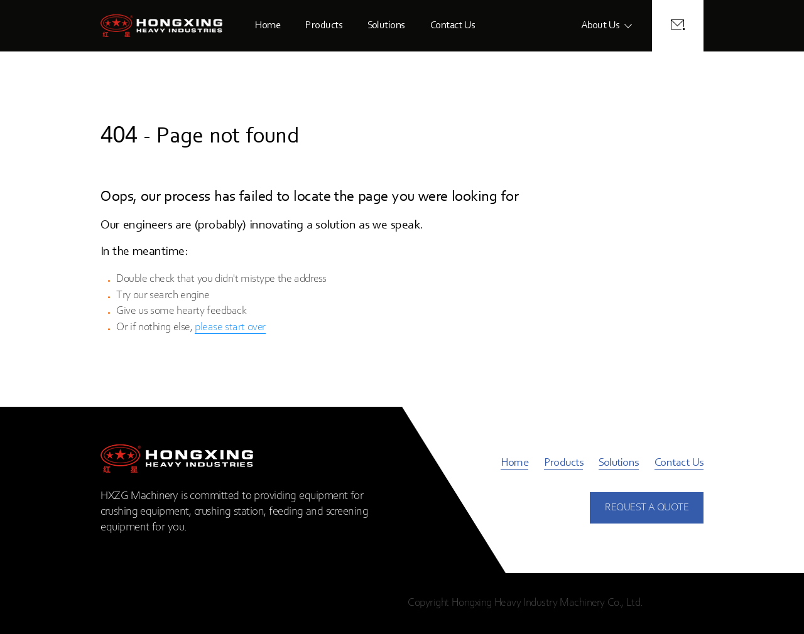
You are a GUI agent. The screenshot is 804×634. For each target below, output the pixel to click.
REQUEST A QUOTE (646, 507)
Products (323, 25)
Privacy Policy (674, 603)
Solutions (386, 25)
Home (267, 25)
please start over (230, 327)
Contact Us (452, 25)
